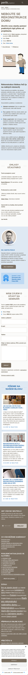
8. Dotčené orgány (7, 571)
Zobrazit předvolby (14, 668)
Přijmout (14, 660)
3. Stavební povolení (8, 562)
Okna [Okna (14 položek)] (12, 592)
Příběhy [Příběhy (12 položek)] (8, 598)
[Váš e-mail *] (7, 526)
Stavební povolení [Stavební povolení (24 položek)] (16, 611)
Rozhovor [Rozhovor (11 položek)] (22, 608)
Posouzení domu (5, 539)
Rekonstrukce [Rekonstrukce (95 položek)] (7, 608)
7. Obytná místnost (7, 569)
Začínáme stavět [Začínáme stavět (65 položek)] (14, 614)
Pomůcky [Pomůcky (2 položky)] (7, 595)
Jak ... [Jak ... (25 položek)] (3, 590)
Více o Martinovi (8, 266)
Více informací (6, 46)
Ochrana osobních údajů (18, 672)
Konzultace (4, 548)
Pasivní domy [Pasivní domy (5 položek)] (18, 592)
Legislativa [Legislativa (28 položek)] (18, 590)
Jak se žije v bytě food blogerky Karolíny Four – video (13, 407)
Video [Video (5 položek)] (5, 614)
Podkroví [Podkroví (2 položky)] (23, 592)
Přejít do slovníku (9, 578)
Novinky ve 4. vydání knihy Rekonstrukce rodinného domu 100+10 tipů (13, 481)
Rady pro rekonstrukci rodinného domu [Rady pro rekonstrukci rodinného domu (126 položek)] (14, 601)
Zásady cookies (7, 672)
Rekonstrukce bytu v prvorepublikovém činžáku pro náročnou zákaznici (13, 445)
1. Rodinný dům (6, 558)
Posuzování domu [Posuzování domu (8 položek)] (21, 595)
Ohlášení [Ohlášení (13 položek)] (8, 592)
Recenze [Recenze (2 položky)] (18, 605)
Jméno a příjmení (6, 318)
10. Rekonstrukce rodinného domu (13, 574)
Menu (26, 2)
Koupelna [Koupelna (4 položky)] (8, 590)
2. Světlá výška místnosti (9, 560)
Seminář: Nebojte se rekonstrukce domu (11, 543)
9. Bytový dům (5, 572)
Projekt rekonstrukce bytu (8, 546)
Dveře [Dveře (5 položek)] (19, 587)
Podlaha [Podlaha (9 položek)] (3, 595)
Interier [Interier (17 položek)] (23, 587)
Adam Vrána (4, 199)
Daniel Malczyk (5, 182)
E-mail (3, 326)
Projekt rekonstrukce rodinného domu (11, 545)
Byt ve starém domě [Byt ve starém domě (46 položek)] (9, 588)
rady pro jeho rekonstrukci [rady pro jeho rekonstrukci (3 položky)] (16, 598)
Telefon (3, 334)
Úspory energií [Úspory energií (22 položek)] (11, 616)
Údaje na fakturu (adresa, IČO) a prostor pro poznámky (13, 344)
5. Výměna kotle (6, 565)
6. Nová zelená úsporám (9, 567)
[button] (26, 646)
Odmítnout (14, 664)
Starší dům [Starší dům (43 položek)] (5, 611)
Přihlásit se (15, 46)
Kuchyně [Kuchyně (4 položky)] (12, 590)
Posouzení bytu (5, 541)
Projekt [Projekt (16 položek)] (3, 598)
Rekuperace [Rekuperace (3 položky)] (16, 608)
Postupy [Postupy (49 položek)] (13, 595)
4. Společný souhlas (8, 563)
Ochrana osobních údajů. (8, 375)
